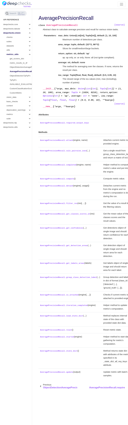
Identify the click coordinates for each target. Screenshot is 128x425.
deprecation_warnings (16, 110)
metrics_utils (12, 54)
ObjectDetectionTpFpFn (20, 76)
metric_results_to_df (18, 63)
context (9, 106)
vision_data (11, 97)
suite (8, 119)
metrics (9, 114)
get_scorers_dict (17, 59)
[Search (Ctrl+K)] (15, 13)
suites (9, 41)
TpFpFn (13, 80)
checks (9, 37)
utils (8, 50)
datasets (10, 46)
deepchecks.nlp (10, 123)
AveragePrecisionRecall (21, 71)
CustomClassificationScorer (21, 88)
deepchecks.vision (12, 33)
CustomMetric (16, 93)
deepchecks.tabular (11, 29)
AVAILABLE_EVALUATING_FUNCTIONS (21, 84)
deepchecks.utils (10, 127)
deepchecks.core (10, 24)
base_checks (12, 101)
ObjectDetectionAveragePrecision (21, 67)
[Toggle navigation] (121, 4)
